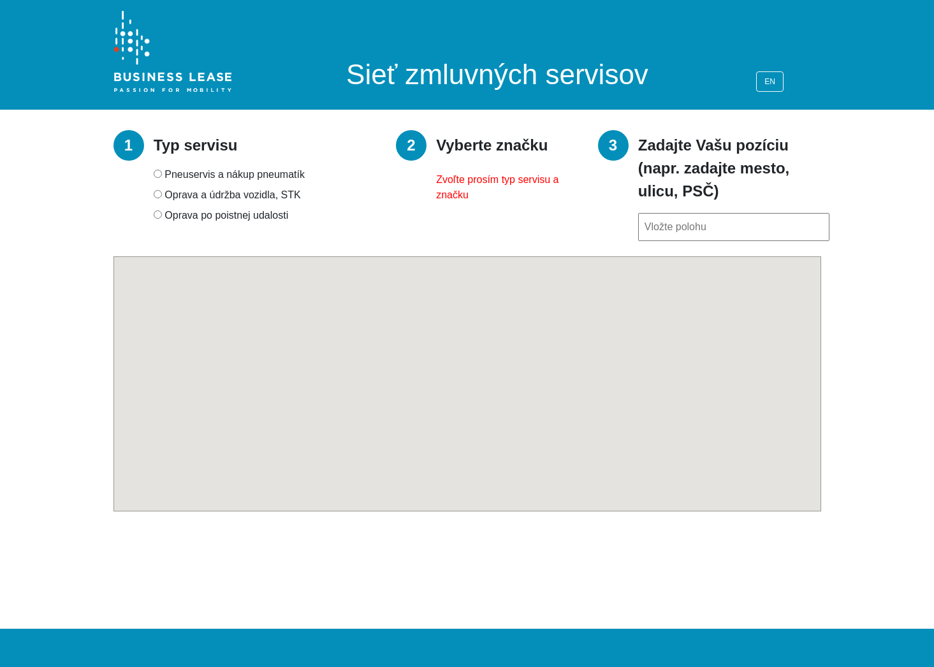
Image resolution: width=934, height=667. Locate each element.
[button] (467, 372)
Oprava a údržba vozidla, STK (232, 194)
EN (769, 81)
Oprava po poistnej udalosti (226, 215)
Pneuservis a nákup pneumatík (234, 174)
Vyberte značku (492, 145)
